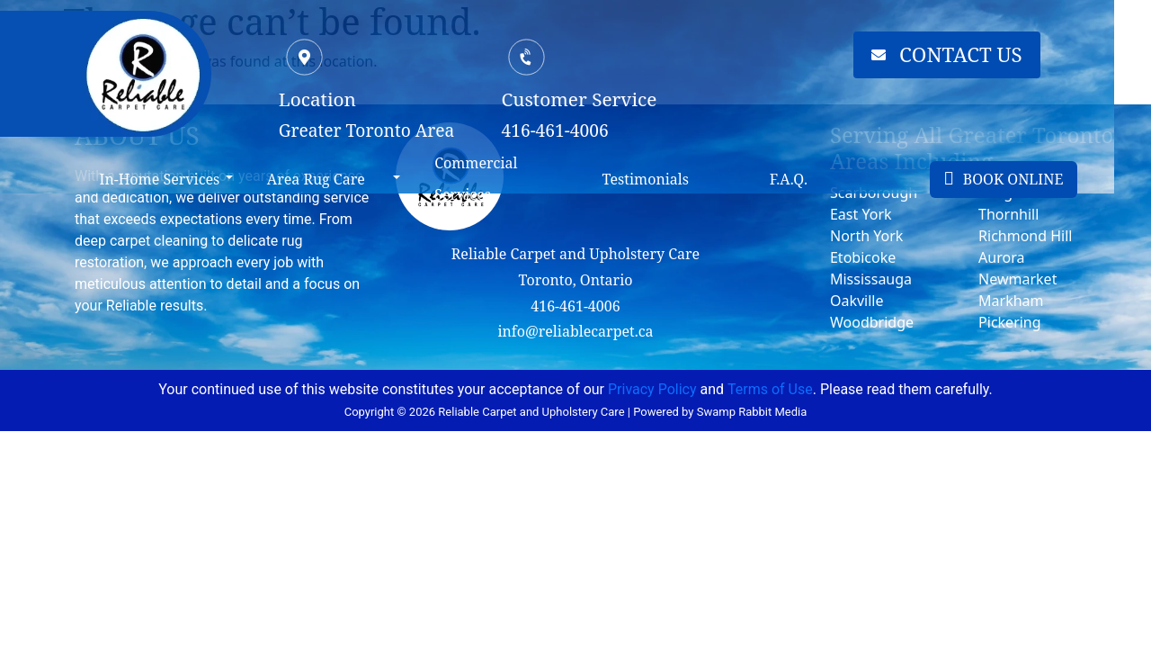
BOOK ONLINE (1034, 179)
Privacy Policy (652, 389)
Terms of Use (770, 389)
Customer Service (596, 99)
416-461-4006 (575, 306)
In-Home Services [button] (163, 179)
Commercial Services (490, 179)
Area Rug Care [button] (324, 179)
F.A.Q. (814, 179)
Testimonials (665, 179)
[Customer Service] (544, 58)
